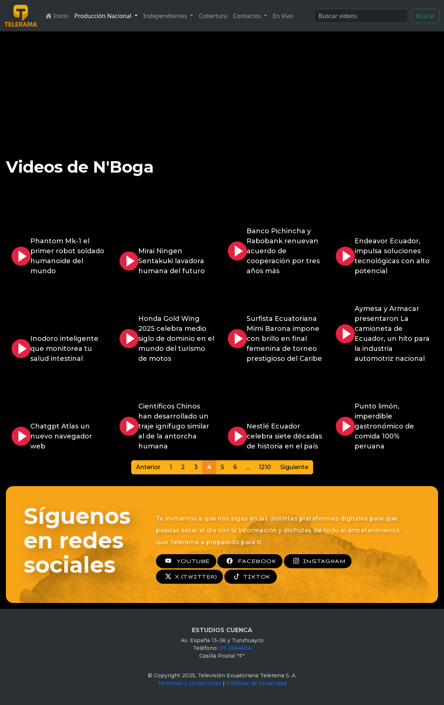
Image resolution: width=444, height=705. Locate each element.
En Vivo (283, 16)
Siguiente (294, 467)
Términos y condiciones (189, 683)
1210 (265, 467)
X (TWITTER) (189, 577)
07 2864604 (235, 648)
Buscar (425, 16)
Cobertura (213, 16)
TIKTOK (251, 577)
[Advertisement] (222, 87)
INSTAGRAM (317, 561)
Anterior (148, 467)
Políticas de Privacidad (256, 683)
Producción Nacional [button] (103, 16)
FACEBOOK (250, 561)
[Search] (361, 16)
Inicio (57, 16)
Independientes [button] (166, 16)
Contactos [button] (247, 16)
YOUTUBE (186, 561)
